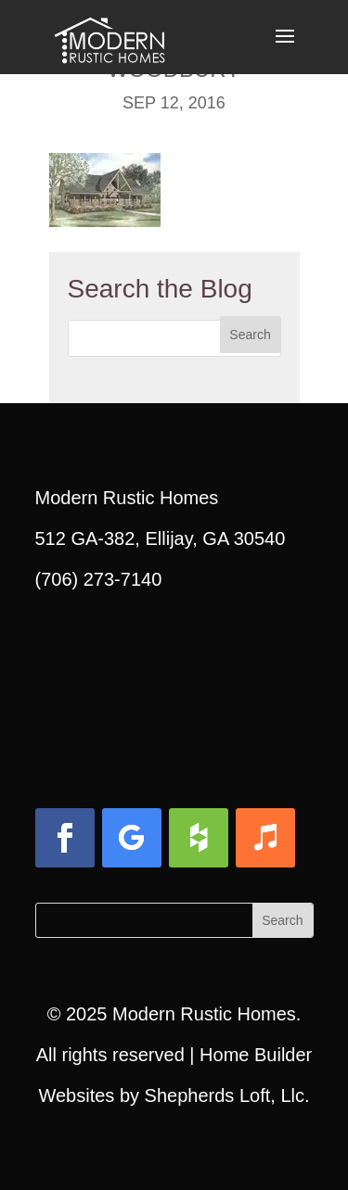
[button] (285, 48)
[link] (109, 35)
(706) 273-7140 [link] (98, 579)
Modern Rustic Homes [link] (204, 1014)
